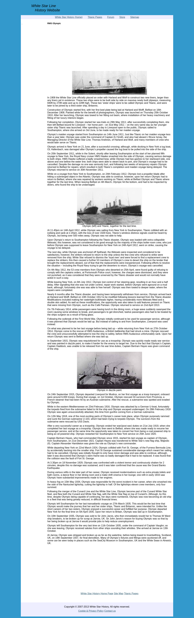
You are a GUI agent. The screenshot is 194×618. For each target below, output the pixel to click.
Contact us (110, 611)
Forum (110, 17)
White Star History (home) (69, 17)
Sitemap (134, 17)
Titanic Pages (95, 17)
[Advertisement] (109, 48)
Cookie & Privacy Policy (91, 611)
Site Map (118, 593)
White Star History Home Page (97, 593)
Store (122, 17)
